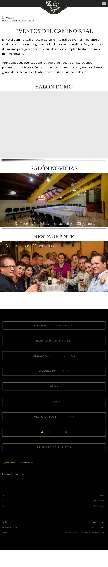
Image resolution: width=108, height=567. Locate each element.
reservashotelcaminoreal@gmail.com (85, 532)
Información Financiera (12, 474)
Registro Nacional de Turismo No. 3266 (18, 462)
